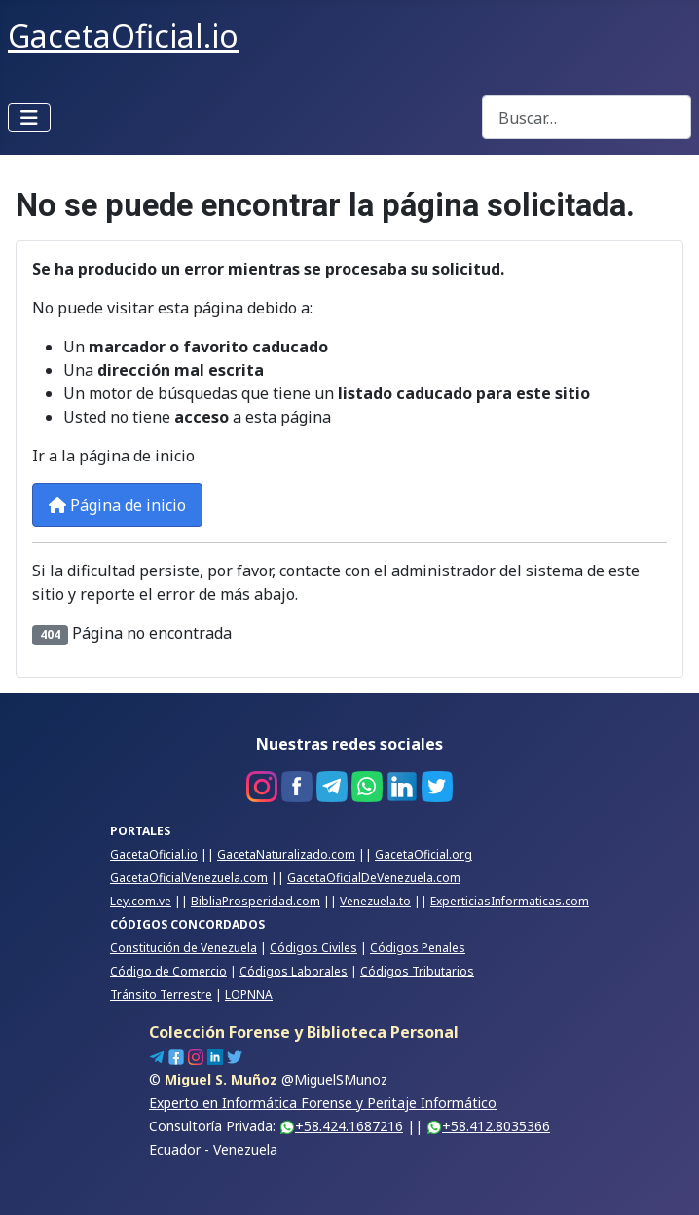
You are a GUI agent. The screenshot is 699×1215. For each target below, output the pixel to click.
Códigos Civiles (313, 947)
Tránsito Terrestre (161, 994)
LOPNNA (249, 994)
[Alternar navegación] (29, 117)
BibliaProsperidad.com (255, 901)
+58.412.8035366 (488, 1126)
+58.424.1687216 (341, 1126)
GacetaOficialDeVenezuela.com (373, 877)
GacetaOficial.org (423, 854)
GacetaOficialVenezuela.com (189, 877)
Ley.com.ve (140, 901)
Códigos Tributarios (417, 971)
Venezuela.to (375, 901)
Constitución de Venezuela (183, 947)
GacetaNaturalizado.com (286, 854)
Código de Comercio (168, 971)
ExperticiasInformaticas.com (509, 901)
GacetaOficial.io (154, 854)
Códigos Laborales (293, 971)
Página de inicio (117, 505)
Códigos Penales (417, 947)
